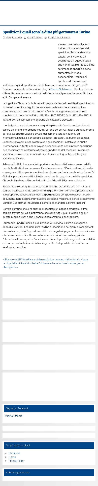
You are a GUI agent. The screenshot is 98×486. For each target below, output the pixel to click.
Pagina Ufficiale (13, 415)
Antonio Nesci (34, 37)
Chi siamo (14, 453)
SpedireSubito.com (61, 89)
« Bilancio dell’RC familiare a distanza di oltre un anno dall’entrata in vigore (45, 259)
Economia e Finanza (59, 37)
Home (12, 457)
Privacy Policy (16, 460)
